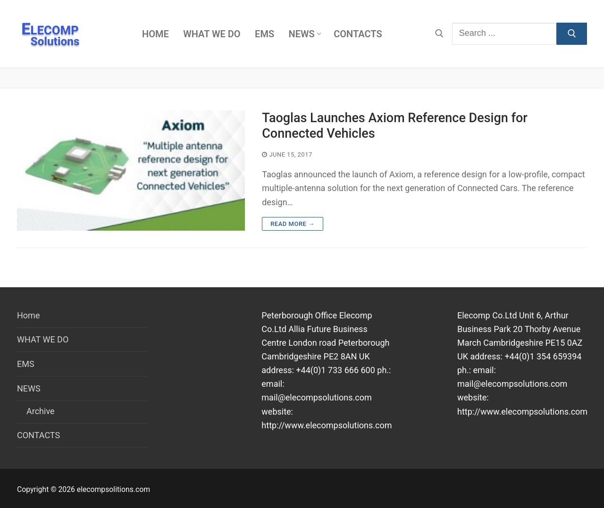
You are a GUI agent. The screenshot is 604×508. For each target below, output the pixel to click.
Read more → (292, 223)
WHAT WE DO (42, 339)
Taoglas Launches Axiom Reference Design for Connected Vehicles (395, 125)
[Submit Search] (571, 34)
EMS (25, 364)
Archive (40, 411)
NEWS (29, 388)
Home (28, 315)
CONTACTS (38, 435)
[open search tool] (439, 33)
